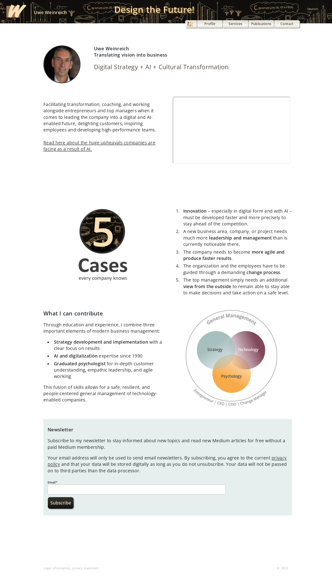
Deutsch (312, 9)
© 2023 (282, 568)
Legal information (57, 568)
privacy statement (85, 568)
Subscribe (60, 503)
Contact (286, 23)
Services (235, 23)
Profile (209, 23)
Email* (53, 482)
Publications (261, 23)
